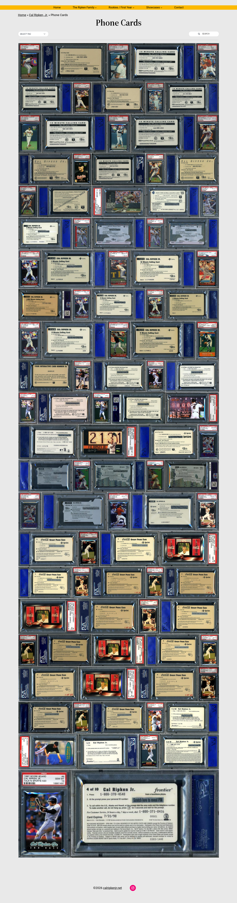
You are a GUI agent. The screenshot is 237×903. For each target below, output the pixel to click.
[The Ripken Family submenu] (96, 7)
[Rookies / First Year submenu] (133, 7)
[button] (33, 33)
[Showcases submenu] (161, 7)
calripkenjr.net (112, 888)
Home (57, 7)
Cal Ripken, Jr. (38, 15)
